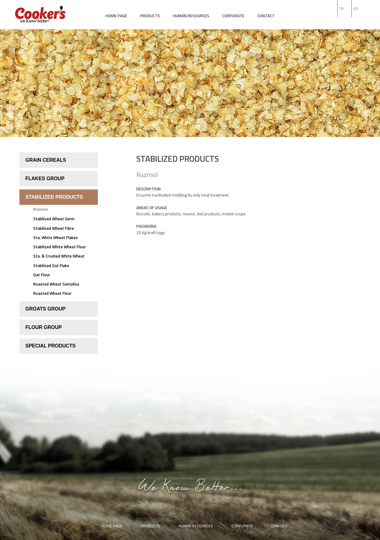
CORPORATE (233, 16)
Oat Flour (41, 275)
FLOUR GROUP (44, 327)
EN (355, 9)
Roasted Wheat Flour (52, 293)
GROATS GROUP (46, 308)
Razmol (40, 209)
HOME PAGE (116, 16)
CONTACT (266, 16)
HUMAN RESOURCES (191, 16)
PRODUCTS (150, 16)
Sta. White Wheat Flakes (55, 237)
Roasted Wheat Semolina (56, 284)
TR (341, 9)
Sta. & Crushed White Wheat (59, 256)
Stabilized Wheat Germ (53, 219)
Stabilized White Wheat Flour (59, 247)
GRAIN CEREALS (46, 160)
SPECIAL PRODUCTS (51, 345)
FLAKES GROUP (45, 178)
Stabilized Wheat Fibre (53, 228)
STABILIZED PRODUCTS (54, 197)
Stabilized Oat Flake (51, 265)
